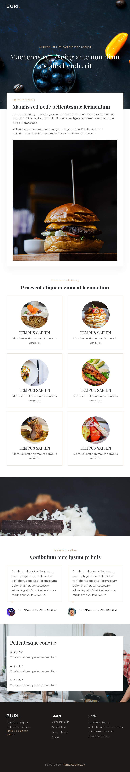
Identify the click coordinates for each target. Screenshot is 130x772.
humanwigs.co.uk (74, 764)
